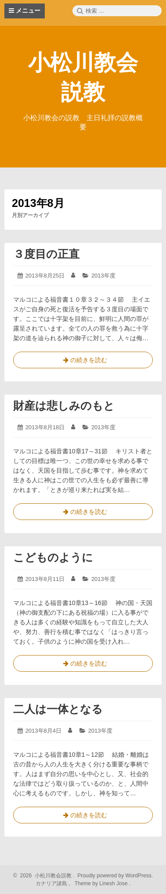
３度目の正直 (46, 254)
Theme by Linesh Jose (101, 883)
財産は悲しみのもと (64, 405)
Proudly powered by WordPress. (114, 876)
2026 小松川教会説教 (44, 876)
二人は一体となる (58, 709)
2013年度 (103, 275)
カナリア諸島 (52, 883)
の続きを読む (83, 361)
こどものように (53, 557)
